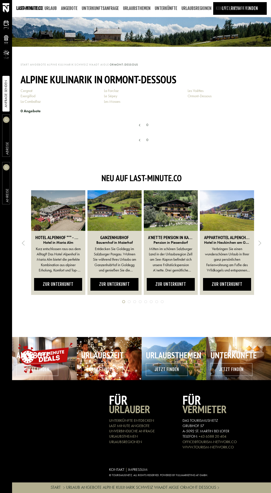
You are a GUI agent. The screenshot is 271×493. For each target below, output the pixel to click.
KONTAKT (116, 469)
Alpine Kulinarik (60, 64)
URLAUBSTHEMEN (123, 436)
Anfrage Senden (6, 93)
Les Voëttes (196, 90)
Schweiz (81, 64)
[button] (23, 243)
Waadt (94, 64)
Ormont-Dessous (200, 95)
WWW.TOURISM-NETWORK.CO (208, 447)
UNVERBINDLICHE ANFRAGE (132, 431)
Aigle (104, 64)
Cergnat (27, 90)
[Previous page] (139, 125)
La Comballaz (31, 101)
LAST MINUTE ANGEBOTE (129, 425)
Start (25, 64)
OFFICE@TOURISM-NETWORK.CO (210, 441)
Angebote (38, 64)
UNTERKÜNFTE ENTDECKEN (131, 420)
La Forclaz (111, 90)
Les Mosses (112, 101)
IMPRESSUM (138, 469)
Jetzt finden (37, 369)
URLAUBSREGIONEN (125, 441)
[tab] (123, 301)
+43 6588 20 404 (212, 436)
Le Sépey (111, 95)
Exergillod (28, 95)
